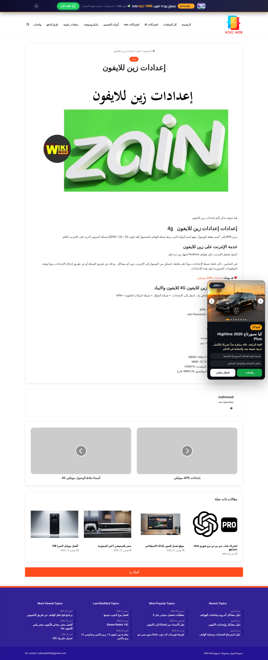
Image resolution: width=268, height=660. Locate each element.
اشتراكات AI (151, 24)
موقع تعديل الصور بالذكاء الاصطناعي (164, 545)
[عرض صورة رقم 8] (245, 319)
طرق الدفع (52, 24)
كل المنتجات (170, 24)
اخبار (138, 51)
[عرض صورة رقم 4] (236, 319)
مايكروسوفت (90, 24)
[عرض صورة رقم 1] (227, 319)
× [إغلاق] (36, 6)
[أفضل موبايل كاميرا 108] (54, 524)
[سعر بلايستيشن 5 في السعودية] (107, 524)
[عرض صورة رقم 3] (233, 319)
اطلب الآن (68, 6)
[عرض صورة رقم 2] (231, 319)
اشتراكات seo (131, 24)
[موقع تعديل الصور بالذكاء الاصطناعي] (160, 524)
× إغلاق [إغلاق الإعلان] (217, 285)
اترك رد (134, 572)
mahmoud (226, 397)
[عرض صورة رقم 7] (243, 319)
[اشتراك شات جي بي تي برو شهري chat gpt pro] (213, 524)
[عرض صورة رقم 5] (238, 319)
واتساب (37, 24)
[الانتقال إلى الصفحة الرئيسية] (233, 24)
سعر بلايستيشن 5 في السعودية (114, 545)
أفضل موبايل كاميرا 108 (65, 545)
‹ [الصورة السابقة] (260, 301)
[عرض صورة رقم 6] (241, 319)
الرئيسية (186, 24)
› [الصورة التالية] (211, 301)
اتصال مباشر (223, 372)
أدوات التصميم (111, 24)
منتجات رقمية (70, 24)
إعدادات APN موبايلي (209, 278)
